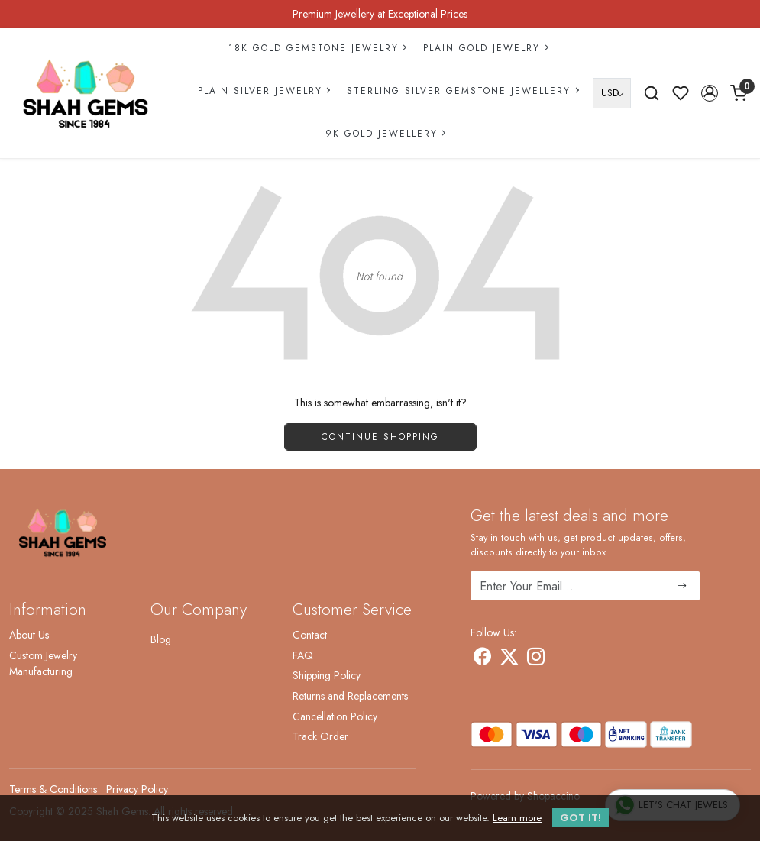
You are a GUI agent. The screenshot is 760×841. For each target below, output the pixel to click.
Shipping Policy (327, 675)
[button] (709, 93)
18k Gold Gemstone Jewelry (317, 48)
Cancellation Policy (335, 716)
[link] (651, 93)
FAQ (303, 655)
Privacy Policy (137, 789)
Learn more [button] (517, 817)
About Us (29, 634)
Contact (310, 634)
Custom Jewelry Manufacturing (43, 663)
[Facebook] (482, 659)
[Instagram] (536, 659)
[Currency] (612, 93)
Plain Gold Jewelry (485, 48)
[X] (509, 659)
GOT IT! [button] (580, 817)
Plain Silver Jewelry (263, 91)
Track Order (320, 736)
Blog (160, 639)
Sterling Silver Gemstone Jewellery (462, 91)
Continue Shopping (380, 437)
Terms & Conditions (53, 789)
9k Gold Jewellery (385, 134)
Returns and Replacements (350, 696)
